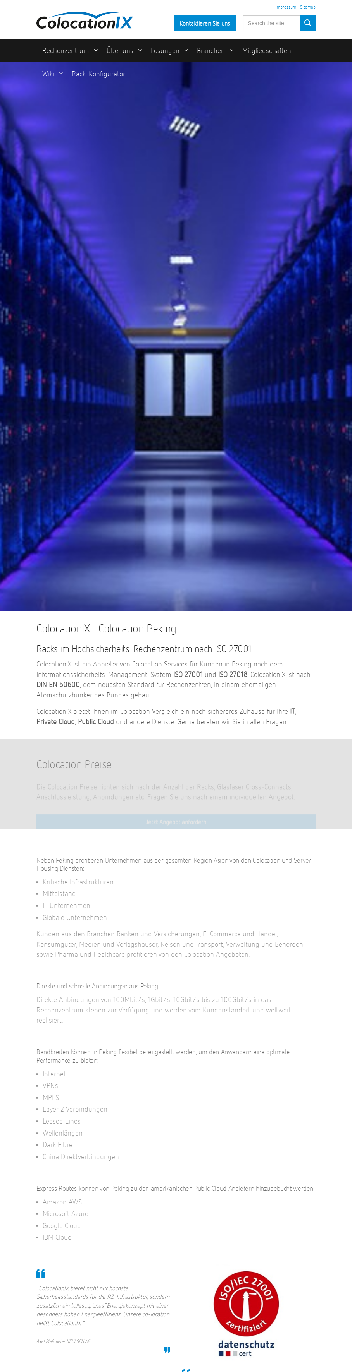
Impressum (286, 7)
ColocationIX (84, 18)
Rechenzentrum (65, 51)
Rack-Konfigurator (98, 74)
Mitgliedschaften (266, 51)
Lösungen (165, 51)
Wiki (48, 74)
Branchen (211, 51)
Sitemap (308, 7)
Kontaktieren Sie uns (204, 24)
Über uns (120, 51)
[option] (176, 336)
